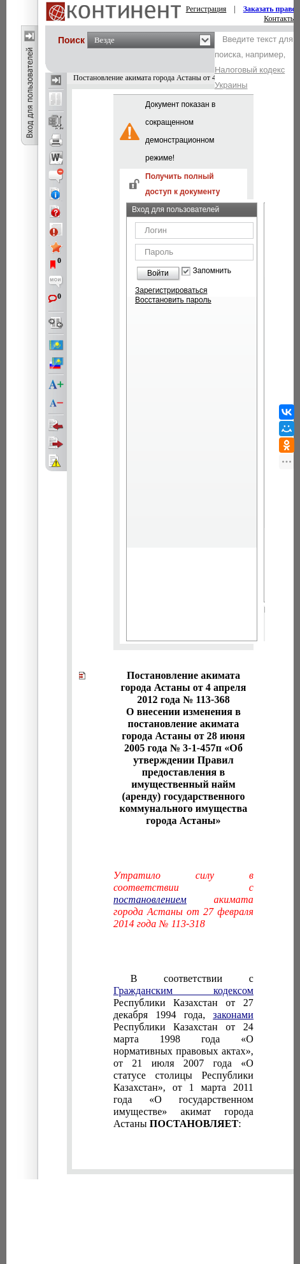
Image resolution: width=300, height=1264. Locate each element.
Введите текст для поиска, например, (254, 62)
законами (233, 1014)
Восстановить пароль (173, 299)
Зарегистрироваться (171, 290)
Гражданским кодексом (183, 990)
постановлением (150, 899)
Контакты (280, 18)
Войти (158, 273)
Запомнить (212, 271)
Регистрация (206, 8)
